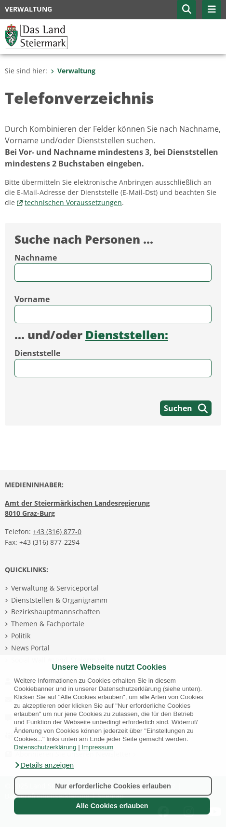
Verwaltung (73, 70)
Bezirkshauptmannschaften (55, 611)
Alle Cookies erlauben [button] (112, 806)
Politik (20, 635)
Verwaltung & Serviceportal (55, 588)
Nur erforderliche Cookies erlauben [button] (113, 786)
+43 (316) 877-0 (57, 531)
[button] (44, 765)
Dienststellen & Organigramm (59, 600)
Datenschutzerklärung (45, 747)
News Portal (30, 647)
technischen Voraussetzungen (73, 202)
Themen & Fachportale (47, 623)
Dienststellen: (126, 335)
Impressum (97, 747)
